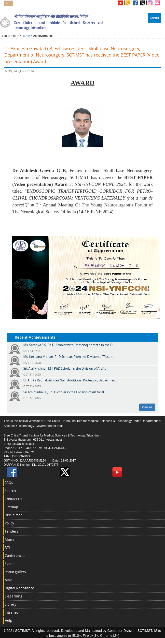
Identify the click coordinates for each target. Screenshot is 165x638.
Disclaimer (13, 515)
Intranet (11, 612)
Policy (9, 523)
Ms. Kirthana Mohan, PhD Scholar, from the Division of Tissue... (68, 356)
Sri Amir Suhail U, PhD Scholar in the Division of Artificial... (64, 392)
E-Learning (13, 596)
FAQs (9, 482)
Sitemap (11, 507)
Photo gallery (15, 571)
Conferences (15, 555)
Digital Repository (19, 588)
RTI (7, 547)
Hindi (8, 3)
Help (8, 620)
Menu (154, 18)
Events (10, 563)
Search (10, 490)
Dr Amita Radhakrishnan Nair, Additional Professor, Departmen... (70, 380)
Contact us (13, 498)
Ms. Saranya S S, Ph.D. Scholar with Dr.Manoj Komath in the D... (69, 345)
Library (10, 604)
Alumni (10, 539)
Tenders (11, 531)
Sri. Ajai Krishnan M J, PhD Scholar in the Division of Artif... (64, 368)
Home (26, 36)
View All (147, 407)
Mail (8, 580)
